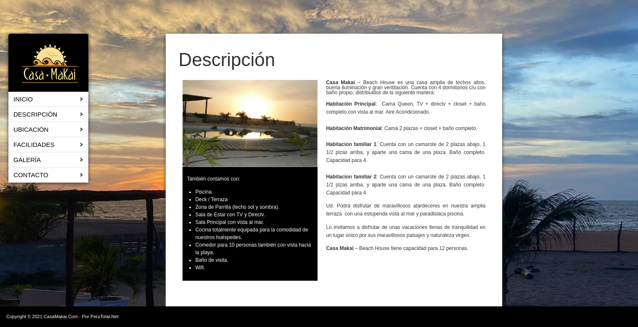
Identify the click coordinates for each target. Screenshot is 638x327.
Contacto (30, 174)
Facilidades (34, 144)
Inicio (23, 99)
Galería (27, 159)
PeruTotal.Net (104, 316)
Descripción (35, 114)
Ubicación (30, 129)
